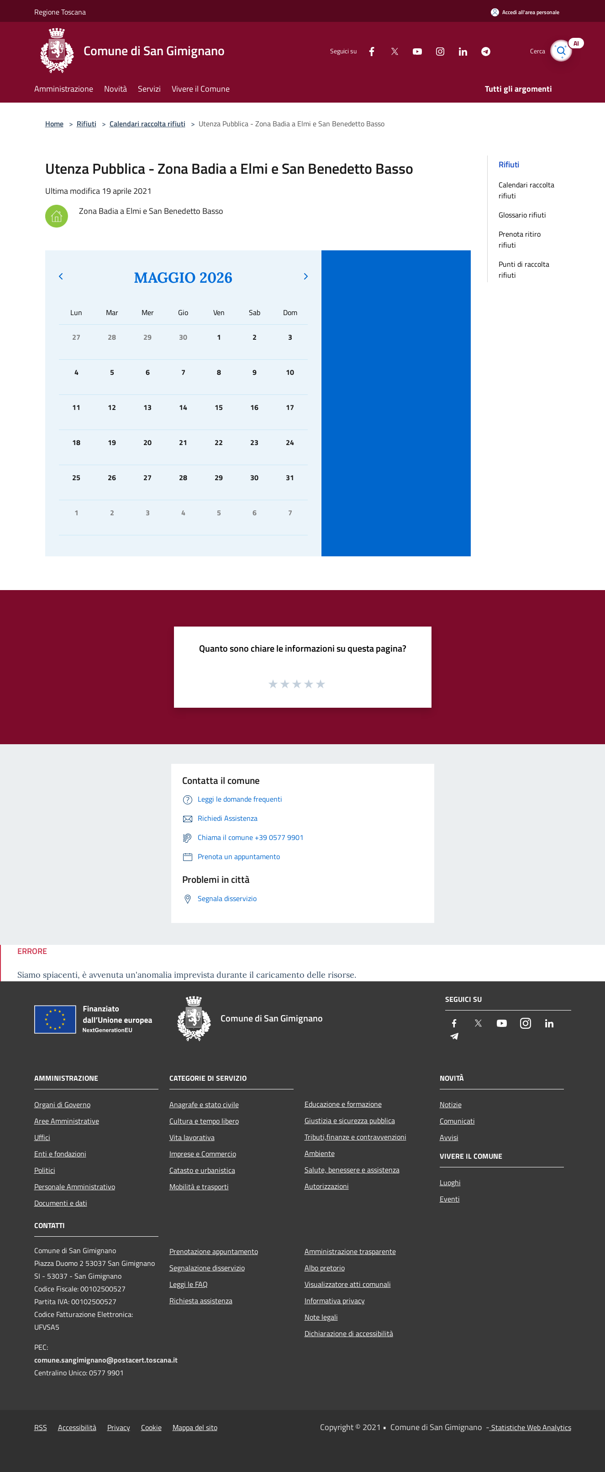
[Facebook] (365, 50)
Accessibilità (77, 1427)
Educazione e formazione (343, 1104)
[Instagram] (433, 50)
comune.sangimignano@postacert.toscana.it (106, 1359)
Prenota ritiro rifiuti (520, 239)
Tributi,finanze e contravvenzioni (355, 1136)
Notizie (451, 1104)
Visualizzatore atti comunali (348, 1284)
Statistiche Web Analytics (530, 1427)
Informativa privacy (335, 1300)
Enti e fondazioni (60, 1153)
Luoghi (450, 1182)
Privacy (118, 1427)
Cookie (151, 1427)
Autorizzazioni (327, 1186)
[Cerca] (560, 51)
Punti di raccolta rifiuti (524, 269)
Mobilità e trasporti (199, 1186)
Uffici (42, 1137)
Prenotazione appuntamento (213, 1251)
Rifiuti (86, 123)
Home (54, 123)
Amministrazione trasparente (350, 1251)
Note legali (321, 1316)
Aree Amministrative (66, 1120)
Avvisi (449, 1137)
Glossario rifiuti (522, 214)
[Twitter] (388, 50)
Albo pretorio (325, 1267)
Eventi (450, 1198)
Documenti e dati (60, 1202)
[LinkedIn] (456, 50)
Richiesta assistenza (200, 1300)
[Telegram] (479, 50)
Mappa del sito (195, 1427)
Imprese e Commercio (202, 1153)
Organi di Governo (62, 1104)
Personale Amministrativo (74, 1186)
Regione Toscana (60, 11)
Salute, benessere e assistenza (352, 1169)
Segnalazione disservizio (207, 1267)
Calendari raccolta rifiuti (147, 123)
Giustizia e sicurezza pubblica (350, 1120)
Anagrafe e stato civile (204, 1104)
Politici (44, 1170)
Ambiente (320, 1153)
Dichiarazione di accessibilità (349, 1333)
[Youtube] (410, 50)
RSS (40, 1427)
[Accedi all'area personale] (525, 12)
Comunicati (457, 1120)
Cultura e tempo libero (204, 1120)
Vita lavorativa (192, 1137)
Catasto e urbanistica (202, 1170)
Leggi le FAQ (188, 1284)
